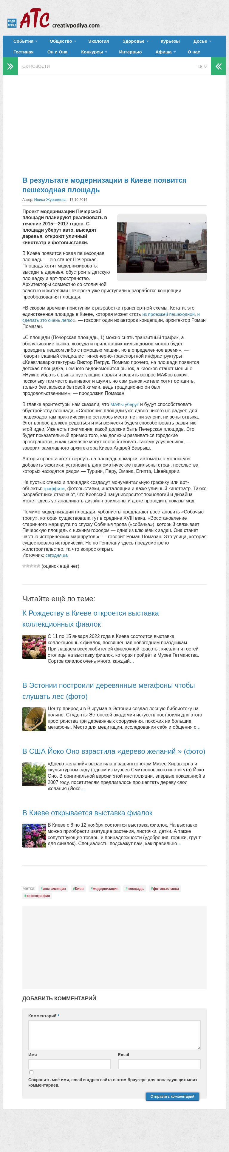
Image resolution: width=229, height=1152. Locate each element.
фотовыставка (166, 914)
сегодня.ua (57, 569)
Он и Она (22, 58)
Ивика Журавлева (49, 208)
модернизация (105, 914)
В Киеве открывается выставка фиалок (98, 837)
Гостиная (205, 43)
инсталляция (54, 914)
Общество (55, 43)
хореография (38, 921)
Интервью (85, 58)
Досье (175, 43)
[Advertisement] (114, 131)
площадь (136, 914)
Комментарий (43, 1040)
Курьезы (151, 43)
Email (123, 1079)
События (21, 43)
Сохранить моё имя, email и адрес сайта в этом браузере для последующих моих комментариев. (112, 1107)
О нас (140, 58)
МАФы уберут (125, 412)
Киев (79, 914)
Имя (32, 1079)
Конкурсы (51, 58)
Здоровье (118, 43)
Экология (89, 43)
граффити (55, 496)
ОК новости (36, 74)
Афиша (113, 58)
